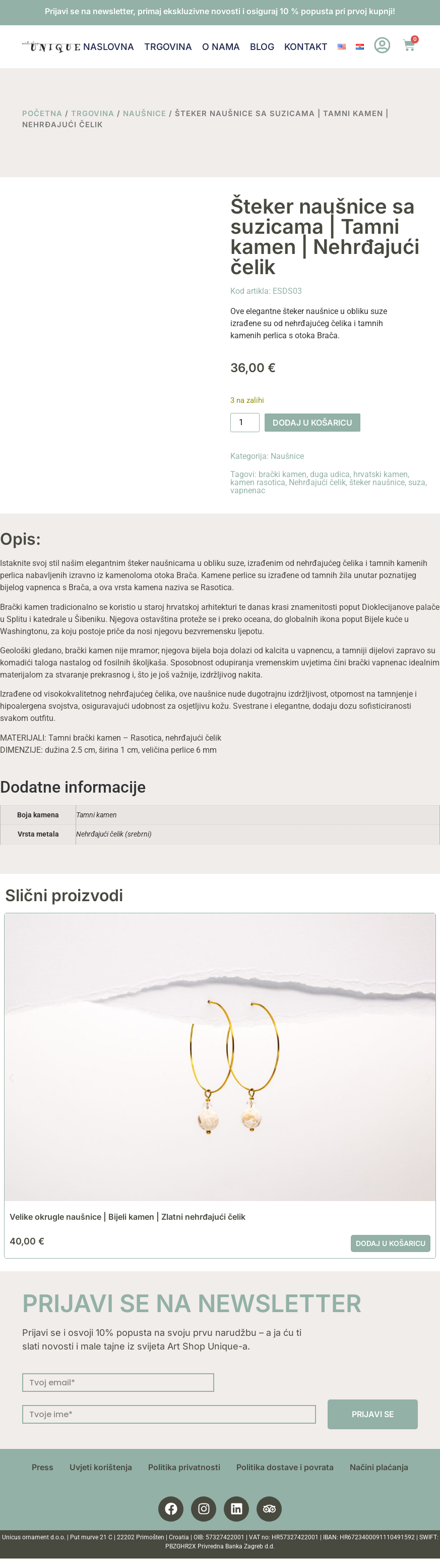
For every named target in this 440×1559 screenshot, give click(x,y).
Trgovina (168, 46)
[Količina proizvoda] (245, 422)
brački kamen (282, 474)
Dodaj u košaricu (312, 423)
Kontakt (305, 46)
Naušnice (144, 113)
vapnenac (247, 490)
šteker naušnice (377, 482)
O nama (220, 46)
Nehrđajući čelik (317, 482)
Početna (42, 113)
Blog (261, 46)
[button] (11, 1078)
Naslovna (108, 46)
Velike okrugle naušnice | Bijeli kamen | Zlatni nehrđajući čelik (127, 1217)
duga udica (330, 474)
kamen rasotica (257, 482)
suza (416, 482)
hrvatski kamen (380, 474)
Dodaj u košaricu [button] (390, 1243)
